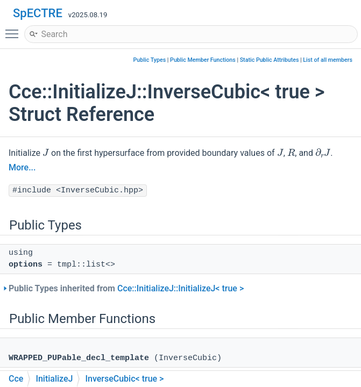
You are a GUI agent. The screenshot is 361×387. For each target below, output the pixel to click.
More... (22, 167)
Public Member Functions (203, 59)
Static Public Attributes (269, 59)
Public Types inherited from (126, 288)
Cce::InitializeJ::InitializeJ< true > (180, 288)
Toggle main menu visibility (14, 29)
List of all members (327, 59)
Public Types (149, 59)
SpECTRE (37, 13)
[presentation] (46, 152)
